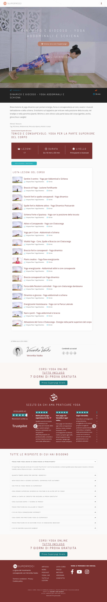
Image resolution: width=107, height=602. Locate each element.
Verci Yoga (36, 590)
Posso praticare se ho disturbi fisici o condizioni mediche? (36, 523)
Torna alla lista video (19, 341)
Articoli (45, 567)
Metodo (59, 572)
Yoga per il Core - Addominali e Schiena (41, 232)
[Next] (94, 426)
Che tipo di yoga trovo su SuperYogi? (27, 486)
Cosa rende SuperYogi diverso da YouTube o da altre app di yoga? (38, 491)
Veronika (60, 575)
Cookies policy (18, 581)
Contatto (60, 578)
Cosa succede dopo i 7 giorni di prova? (27, 502)
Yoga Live (46, 575)
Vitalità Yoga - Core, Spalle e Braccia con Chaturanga (47, 241)
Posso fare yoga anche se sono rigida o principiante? (33, 462)
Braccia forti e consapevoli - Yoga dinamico (43, 250)
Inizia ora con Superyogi (54, 44)
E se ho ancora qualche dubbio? (25, 528)
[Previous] (35, 426)
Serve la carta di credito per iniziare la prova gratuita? (35, 496)
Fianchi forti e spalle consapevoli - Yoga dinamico (46, 196)
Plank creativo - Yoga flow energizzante (41, 259)
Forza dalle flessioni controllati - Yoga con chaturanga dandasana (53, 286)
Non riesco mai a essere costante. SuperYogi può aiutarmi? (36, 480)
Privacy (30, 579)
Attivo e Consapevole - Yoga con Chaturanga (44, 223)
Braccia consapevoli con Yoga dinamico (41, 277)
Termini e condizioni (20, 579)
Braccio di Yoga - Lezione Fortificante (40, 187)
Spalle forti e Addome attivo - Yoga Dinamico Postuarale (49, 205)
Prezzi (59, 570)
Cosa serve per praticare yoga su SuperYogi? (30, 517)
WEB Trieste (61, 593)
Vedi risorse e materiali (24, 163)
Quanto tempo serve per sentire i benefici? (29, 475)
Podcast (45, 572)
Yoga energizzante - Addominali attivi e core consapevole (49, 268)
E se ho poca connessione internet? (26, 512)
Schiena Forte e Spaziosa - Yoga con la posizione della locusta (51, 214)
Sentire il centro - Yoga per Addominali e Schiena (46, 179)
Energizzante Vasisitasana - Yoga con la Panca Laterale (48, 304)
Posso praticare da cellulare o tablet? (28, 507)
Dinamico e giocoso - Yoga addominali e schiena (45, 295)
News (44, 570)
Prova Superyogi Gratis (53, 382)
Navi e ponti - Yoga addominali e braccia (42, 313)
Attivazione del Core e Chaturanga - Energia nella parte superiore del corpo (58, 322)
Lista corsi (61, 567)
